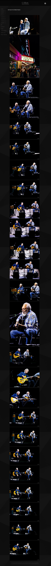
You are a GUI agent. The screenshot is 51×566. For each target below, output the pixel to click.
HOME (2, 9)
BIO (1, 24)
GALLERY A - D (3, 11)
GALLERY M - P (3, 18)
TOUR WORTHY (3, 30)
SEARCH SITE (3, 32)
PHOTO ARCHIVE (4, 34)
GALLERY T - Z (3, 22)
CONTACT (3, 26)
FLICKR (2, 28)
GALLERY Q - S (3, 20)
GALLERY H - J (3, 14)
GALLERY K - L (3, 16)
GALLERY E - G (3, 13)
